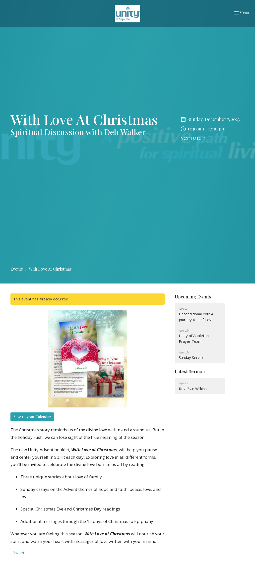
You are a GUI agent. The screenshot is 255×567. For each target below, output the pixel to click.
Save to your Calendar (32, 416)
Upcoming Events (193, 297)
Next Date (193, 138)
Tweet (18, 552)
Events (16, 269)
